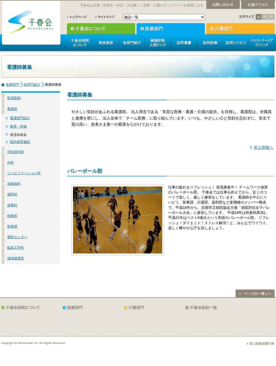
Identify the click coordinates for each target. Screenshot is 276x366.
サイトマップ (104, 16)
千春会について (101, 28)
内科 (10, 162)
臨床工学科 (15, 248)
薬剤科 (12, 194)
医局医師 (14, 98)
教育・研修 (18, 126)
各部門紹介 (132, 42)
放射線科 (14, 184)
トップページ (77, 16)
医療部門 (171, 28)
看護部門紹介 (20, 118)
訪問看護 (184, 42)
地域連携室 (15, 258)
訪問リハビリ (235, 42)
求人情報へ (263, 147)
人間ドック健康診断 (158, 42)
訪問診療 (209, 42)
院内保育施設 (20, 142)
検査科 (12, 216)
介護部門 (240, 28)
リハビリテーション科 (24, 173)
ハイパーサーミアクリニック (261, 42)
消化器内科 (15, 152)
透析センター (17, 237)
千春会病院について (80, 42)
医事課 (12, 226)
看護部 (12, 109)
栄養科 (12, 205)
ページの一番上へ (255, 293)
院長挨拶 (106, 42)
